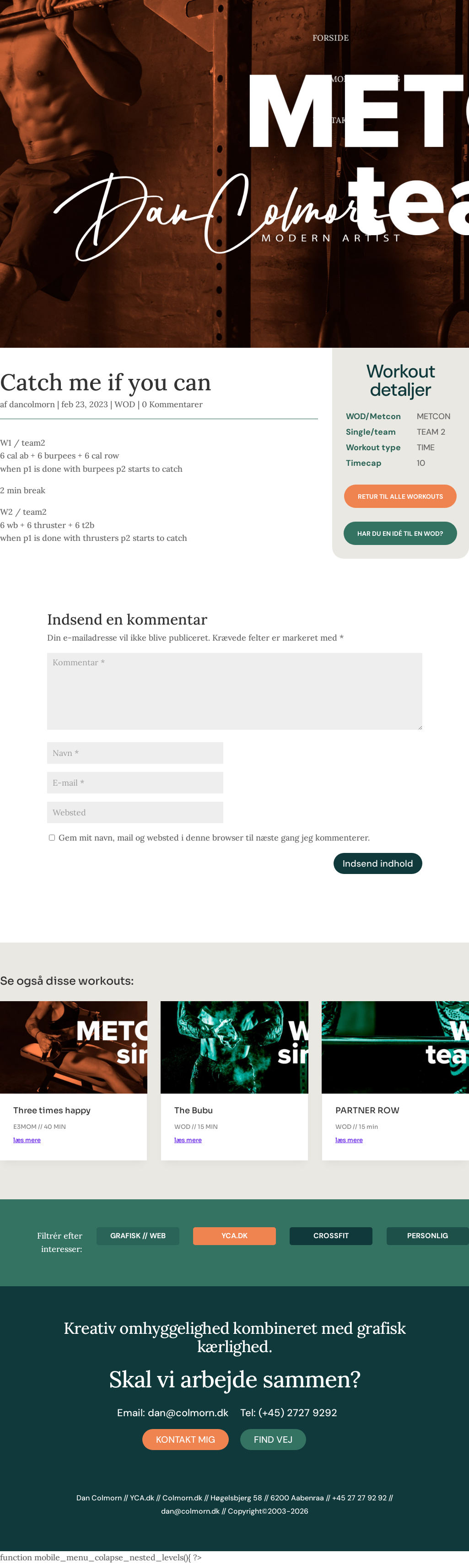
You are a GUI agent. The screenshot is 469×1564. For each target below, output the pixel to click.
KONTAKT (333, 121)
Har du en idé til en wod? (400, 533)
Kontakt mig (185, 1439)
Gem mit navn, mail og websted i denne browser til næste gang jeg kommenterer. (214, 837)
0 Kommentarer (172, 404)
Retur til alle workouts (400, 496)
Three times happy (52, 1111)
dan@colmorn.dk (188, 1412)
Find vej (273, 1439)
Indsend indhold (378, 863)
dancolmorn (32, 404)
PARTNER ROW (367, 1111)
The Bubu (193, 1111)
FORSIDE (331, 39)
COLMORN (334, 80)
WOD (124, 404)
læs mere (27, 1140)
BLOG (388, 80)
